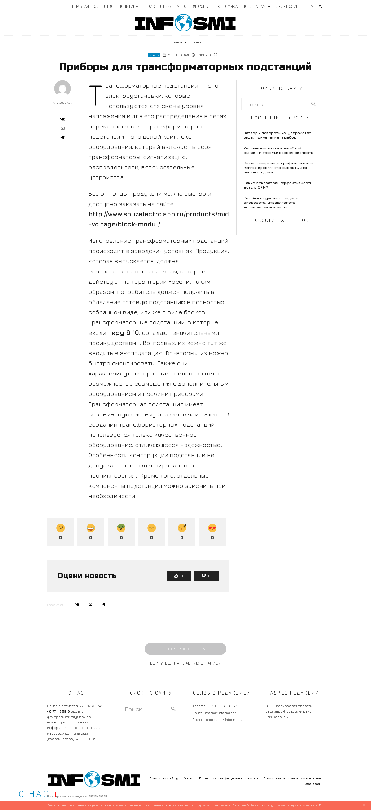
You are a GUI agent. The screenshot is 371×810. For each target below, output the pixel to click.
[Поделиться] (62, 119)
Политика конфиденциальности (228, 778)
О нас (189, 778)
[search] (314, 104)
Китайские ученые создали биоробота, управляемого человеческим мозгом (271, 202)
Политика (128, 6)
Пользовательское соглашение (293, 778)
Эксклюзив (287, 6)
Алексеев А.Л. (62, 102)
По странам (254, 6)
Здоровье (201, 6)
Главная (80, 6)
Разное (154, 55)
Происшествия (157, 6)
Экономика (226, 6)
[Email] (62, 128)
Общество (104, 6)
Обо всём (313, 784)
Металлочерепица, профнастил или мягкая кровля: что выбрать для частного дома (278, 167)
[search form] (275, 104)
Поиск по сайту (164, 778)
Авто (181, 6)
